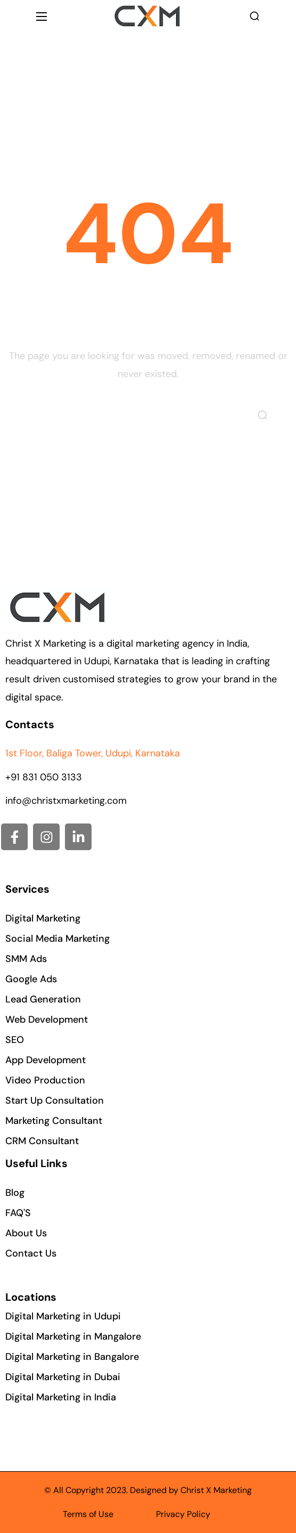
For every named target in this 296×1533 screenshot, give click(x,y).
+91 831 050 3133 (43, 777)
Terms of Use (88, 1514)
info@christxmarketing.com (66, 800)
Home (118, 116)
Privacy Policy (183, 1514)
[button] (254, 16)
